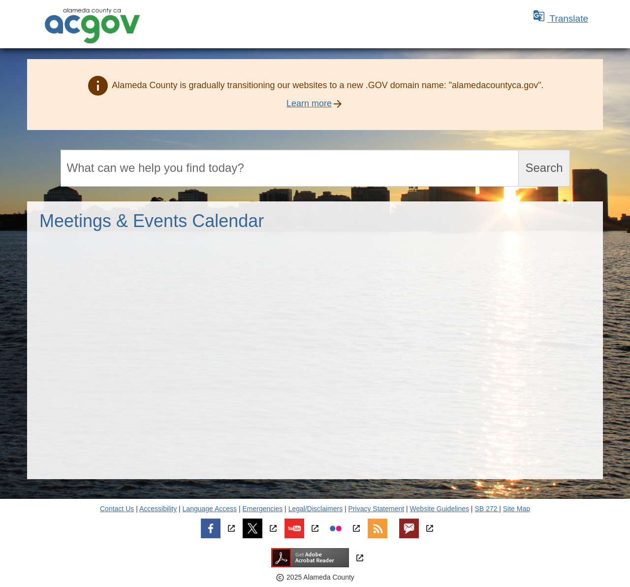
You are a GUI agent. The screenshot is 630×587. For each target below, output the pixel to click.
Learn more (309, 103)
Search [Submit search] (544, 167)
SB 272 (486, 509)
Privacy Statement (376, 509)
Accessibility (158, 509)
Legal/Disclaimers (315, 509)
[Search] (290, 168)
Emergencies (263, 509)
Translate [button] (560, 18)
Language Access (210, 509)
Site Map (516, 509)
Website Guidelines (439, 509)
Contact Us (117, 509)
